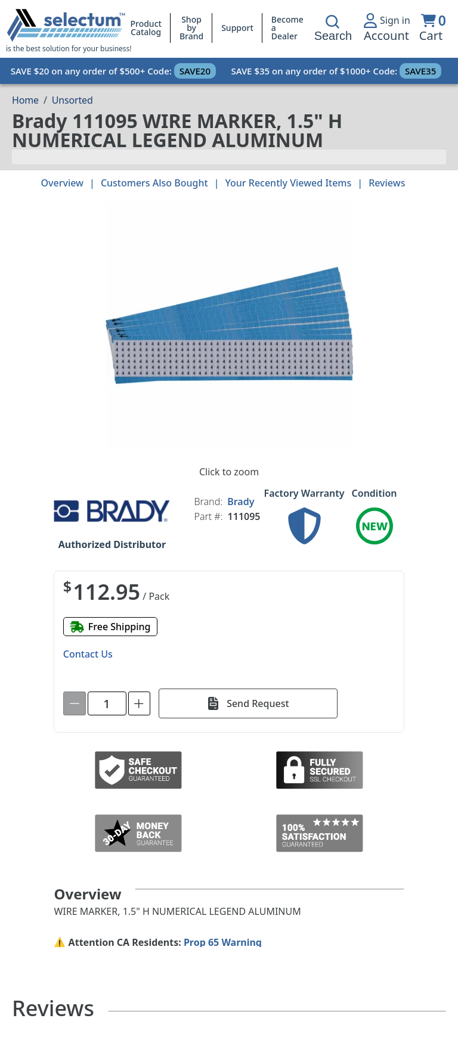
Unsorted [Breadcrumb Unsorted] (72, 100)
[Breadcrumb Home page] (25, 100)
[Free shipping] (110, 626)
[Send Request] (248, 703)
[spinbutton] (107, 703)
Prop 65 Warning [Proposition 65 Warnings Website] (223, 942)
